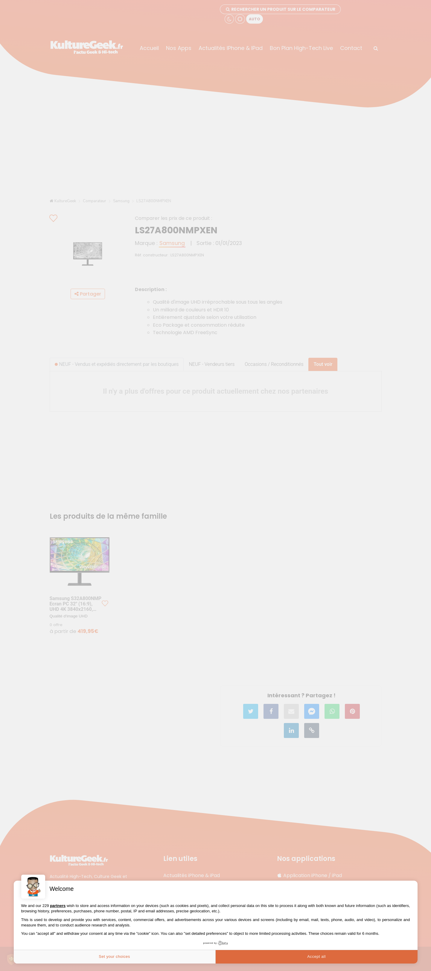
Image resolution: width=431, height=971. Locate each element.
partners (58, 905)
